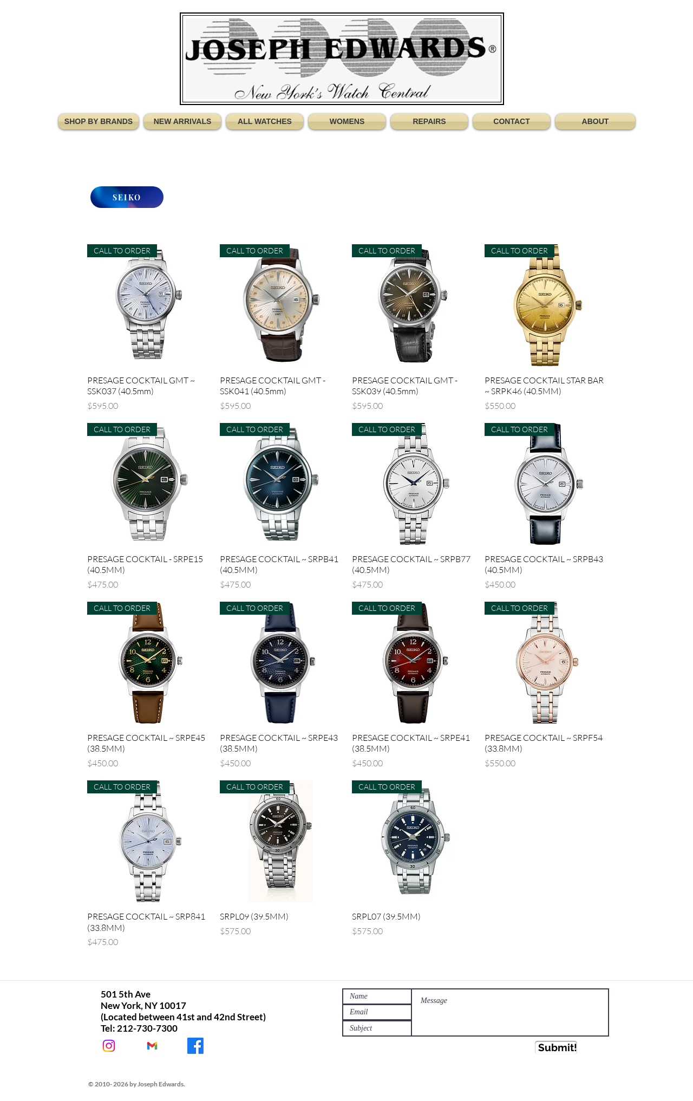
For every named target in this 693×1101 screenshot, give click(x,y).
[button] (99, 121)
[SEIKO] (127, 197)
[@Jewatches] (109, 1046)
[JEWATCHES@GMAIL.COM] (152, 1046)
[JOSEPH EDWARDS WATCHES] (195, 1046)
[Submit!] (556, 1047)
